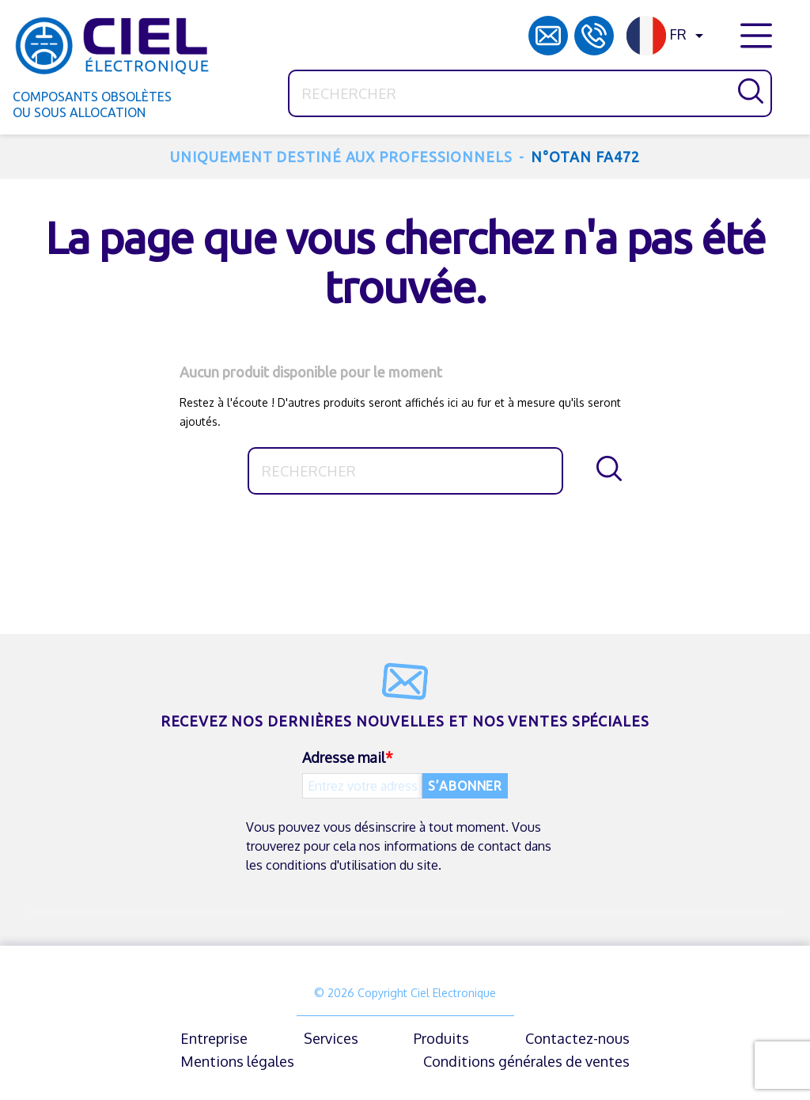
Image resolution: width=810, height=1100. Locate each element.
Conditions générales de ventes (526, 1061)
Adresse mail (343, 757)
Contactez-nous (577, 1038)
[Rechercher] (530, 93)
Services (331, 1038)
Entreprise (214, 1038)
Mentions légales (237, 1061)
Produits (441, 1038)
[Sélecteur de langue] (667, 35)
